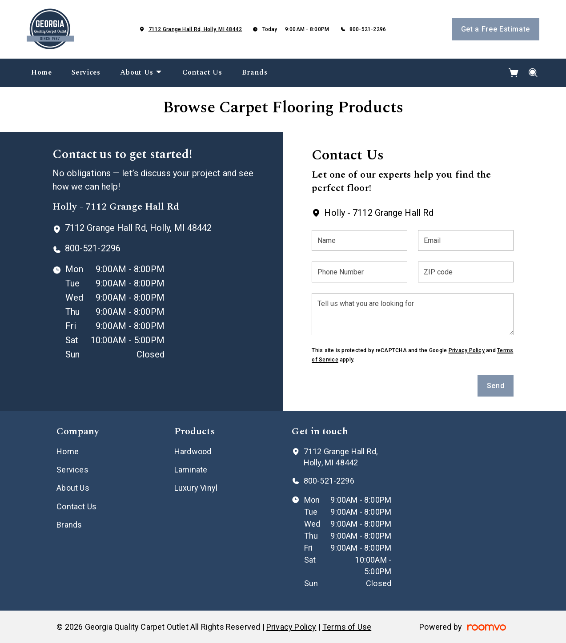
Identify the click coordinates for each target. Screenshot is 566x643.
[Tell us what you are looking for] (413, 314)
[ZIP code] (466, 272)
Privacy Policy (467, 350)
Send (496, 385)
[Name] (359, 240)
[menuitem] (41, 73)
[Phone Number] (359, 272)
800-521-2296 (367, 29)
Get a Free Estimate (495, 29)
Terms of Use (346, 626)
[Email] (466, 240)
